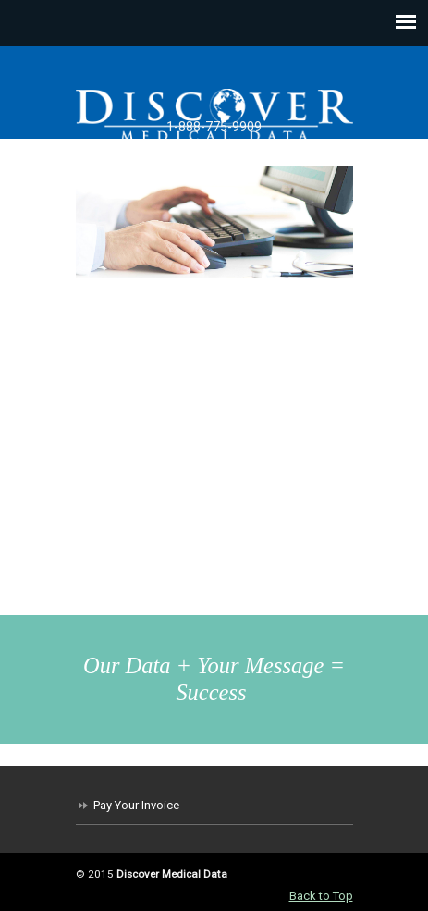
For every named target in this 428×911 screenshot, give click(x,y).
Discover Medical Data (214, 113)
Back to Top (321, 896)
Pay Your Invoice (136, 805)
